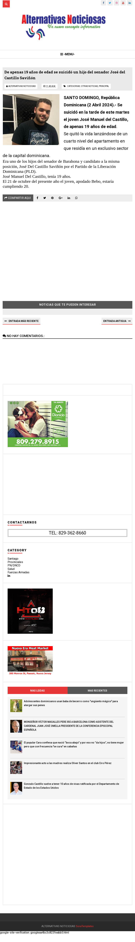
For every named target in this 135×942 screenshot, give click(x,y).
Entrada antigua (114, 323)
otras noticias (89, 88)
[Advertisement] (67, 251)
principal (104, 88)
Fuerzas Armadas (18, 575)
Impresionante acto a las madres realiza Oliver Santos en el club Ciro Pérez (67, 766)
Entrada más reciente (24, 323)
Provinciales (15, 565)
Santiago (13, 561)
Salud (11, 571)
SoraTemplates (85, 934)
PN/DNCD (14, 568)
